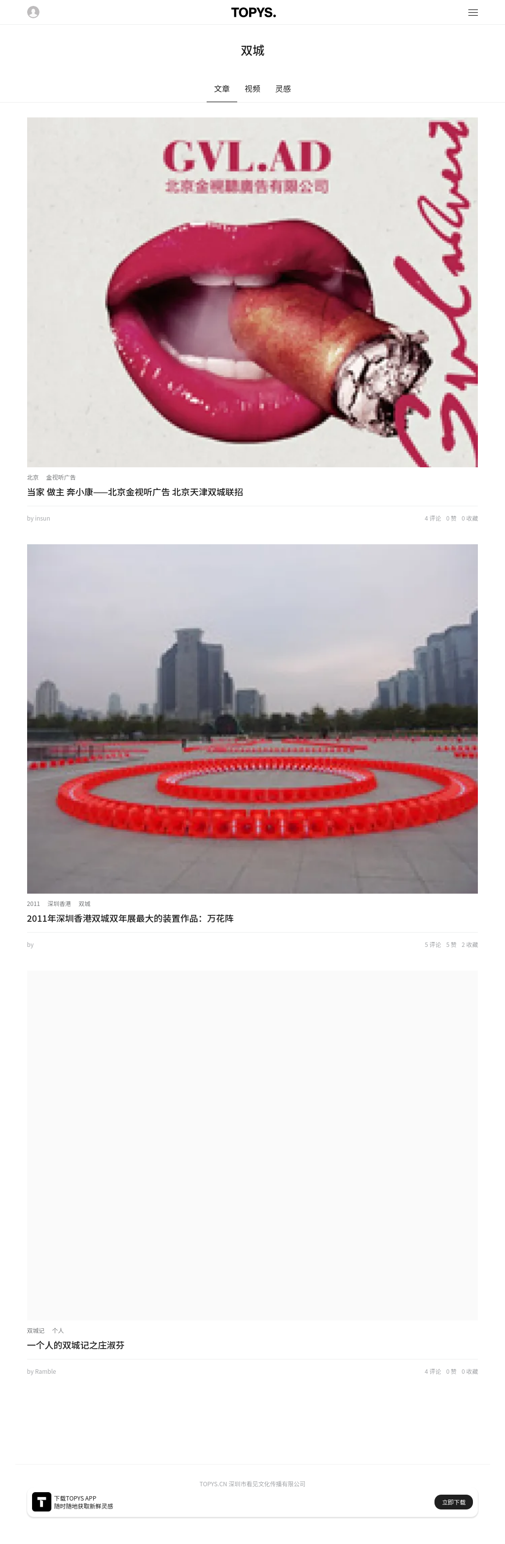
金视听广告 (61, 477)
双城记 (36, 1330)
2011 (33, 903)
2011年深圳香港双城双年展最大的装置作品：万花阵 (130, 917)
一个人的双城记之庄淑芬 (76, 1344)
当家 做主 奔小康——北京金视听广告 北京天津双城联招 (135, 491)
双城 (84, 903)
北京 (33, 477)
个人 (58, 1330)
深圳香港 (59, 903)
